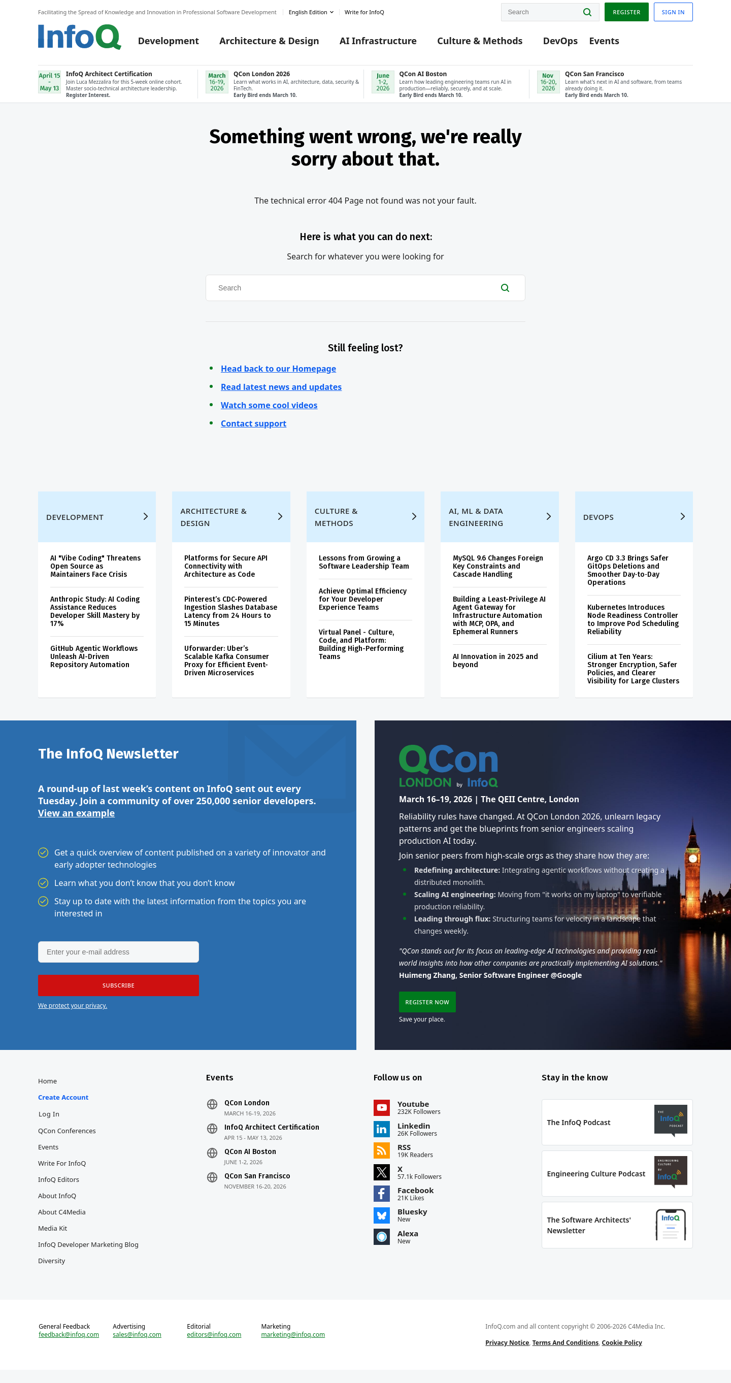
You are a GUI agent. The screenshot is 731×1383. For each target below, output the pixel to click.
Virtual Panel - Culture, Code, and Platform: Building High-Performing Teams (361, 649)
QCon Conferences (67, 1139)
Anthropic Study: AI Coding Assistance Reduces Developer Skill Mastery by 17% (95, 616)
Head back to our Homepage (278, 370)
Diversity (51, 1269)
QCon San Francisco (257, 1185)
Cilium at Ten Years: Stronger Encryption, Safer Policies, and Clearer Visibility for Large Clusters (633, 673)
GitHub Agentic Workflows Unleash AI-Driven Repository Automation (94, 661)
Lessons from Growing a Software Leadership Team (364, 567)
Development (168, 42)
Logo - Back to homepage (80, 36)
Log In (49, 1122)
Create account (63, 1105)
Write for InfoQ (62, 1171)
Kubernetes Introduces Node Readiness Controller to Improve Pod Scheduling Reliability (633, 624)
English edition (308, 12)
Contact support (253, 425)
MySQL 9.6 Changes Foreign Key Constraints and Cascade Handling (498, 571)
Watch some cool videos (269, 407)
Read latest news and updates (281, 388)
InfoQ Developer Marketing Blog (88, 1253)
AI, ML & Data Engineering (476, 522)
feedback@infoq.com (69, 1346)
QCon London (247, 1112)
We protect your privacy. (72, 1012)
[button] (117, 992)
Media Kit (52, 1236)
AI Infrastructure (378, 42)
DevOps (560, 42)
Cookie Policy (622, 1354)
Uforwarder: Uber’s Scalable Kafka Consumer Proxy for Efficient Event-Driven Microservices (226, 665)
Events (604, 42)
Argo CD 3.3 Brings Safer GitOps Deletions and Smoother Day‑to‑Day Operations (628, 575)
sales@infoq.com (137, 1346)
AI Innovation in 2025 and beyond (495, 665)
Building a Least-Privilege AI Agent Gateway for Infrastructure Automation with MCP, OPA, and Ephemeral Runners (499, 620)
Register (626, 12)
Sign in (673, 12)
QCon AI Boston (250, 1161)
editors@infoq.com (214, 1346)
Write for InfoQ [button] (364, 12)
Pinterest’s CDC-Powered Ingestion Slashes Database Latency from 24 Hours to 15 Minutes (230, 616)
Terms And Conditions (566, 1354)
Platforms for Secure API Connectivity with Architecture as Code (226, 571)
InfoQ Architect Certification (271, 1136)
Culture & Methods (479, 42)
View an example (76, 819)
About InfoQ (57, 1204)
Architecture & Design (269, 42)
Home (47, 1089)
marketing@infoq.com (293, 1346)
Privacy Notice (507, 1354)
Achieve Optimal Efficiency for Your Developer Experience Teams (363, 604)
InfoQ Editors (58, 1188)
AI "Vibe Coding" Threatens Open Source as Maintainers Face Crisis (95, 571)
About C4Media (62, 1220)
